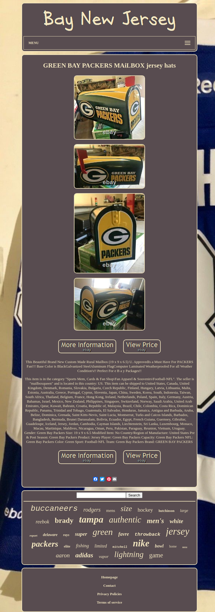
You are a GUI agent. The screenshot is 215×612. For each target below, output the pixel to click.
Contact (109, 585)
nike (141, 543)
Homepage (109, 577)
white (176, 521)
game (156, 555)
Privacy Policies (109, 594)
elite (67, 546)
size (126, 508)
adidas (84, 555)
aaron (63, 555)
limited (100, 546)
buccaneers (54, 508)
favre (123, 534)
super (81, 534)
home (173, 546)
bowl (159, 546)
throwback (147, 534)
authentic (125, 520)
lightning (129, 554)
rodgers (92, 510)
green (103, 532)
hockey (145, 510)
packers (45, 543)
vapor (104, 556)
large (184, 511)
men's (155, 521)
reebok (42, 522)
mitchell (120, 547)
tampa (91, 519)
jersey (178, 531)
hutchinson (166, 511)
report (34, 535)
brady (64, 520)
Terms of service (109, 602)
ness (184, 547)
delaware (50, 535)
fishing (82, 545)
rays (66, 535)
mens (110, 510)
